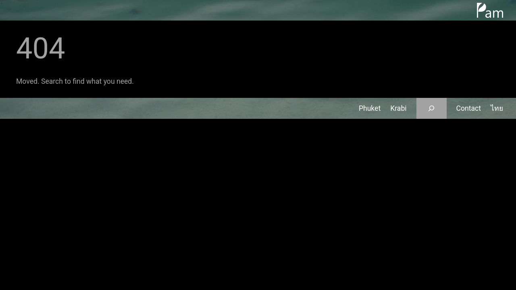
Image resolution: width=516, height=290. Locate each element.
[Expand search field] (431, 108)
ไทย (497, 108)
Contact (468, 108)
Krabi (398, 108)
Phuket (370, 108)
